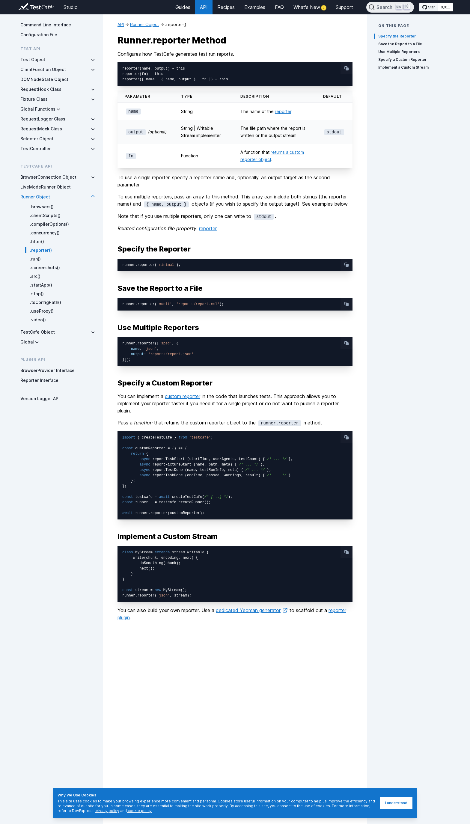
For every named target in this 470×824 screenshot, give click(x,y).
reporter (283, 111)
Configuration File (38, 34)
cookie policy (139, 810)
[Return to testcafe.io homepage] (24, 7)
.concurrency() (45, 232)
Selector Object (36, 138)
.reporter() (41, 250)
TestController (35, 148)
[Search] (390, 7)
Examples (254, 7)
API (204, 7)
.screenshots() (45, 267)
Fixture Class (34, 99)
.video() (38, 319)
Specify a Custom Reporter (402, 59)
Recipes (226, 7)
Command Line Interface (45, 24)
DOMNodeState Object (44, 79)
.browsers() (42, 206)
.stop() (37, 293)
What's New (309, 7)
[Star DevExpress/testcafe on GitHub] (428, 7)
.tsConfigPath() (45, 302)
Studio (71, 7)
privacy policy (106, 810)
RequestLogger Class (42, 118)
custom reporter (182, 396)
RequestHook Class (40, 89)
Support (344, 7)
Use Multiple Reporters (399, 51)
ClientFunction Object (43, 69)
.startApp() (41, 284)
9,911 (445, 7)
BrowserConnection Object (48, 177)
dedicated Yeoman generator (252, 610)
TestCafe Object (37, 332)
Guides (182, 7)
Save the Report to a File (400, 44)
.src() (35, 276)
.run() (35, 258)
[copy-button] (346, 68)
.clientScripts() (45, 215)
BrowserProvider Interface (47, 370)
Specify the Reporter (397, 36)
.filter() (37, 241)
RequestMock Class (41, 128)
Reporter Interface (39, 380)
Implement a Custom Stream (403, 67)
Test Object (32, 59)
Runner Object (35, 196)
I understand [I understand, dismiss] (396, 803)
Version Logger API (40, 398)
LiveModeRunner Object (45, 186)
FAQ (279, 7)
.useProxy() (42, 311)
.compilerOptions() (49, 224)
